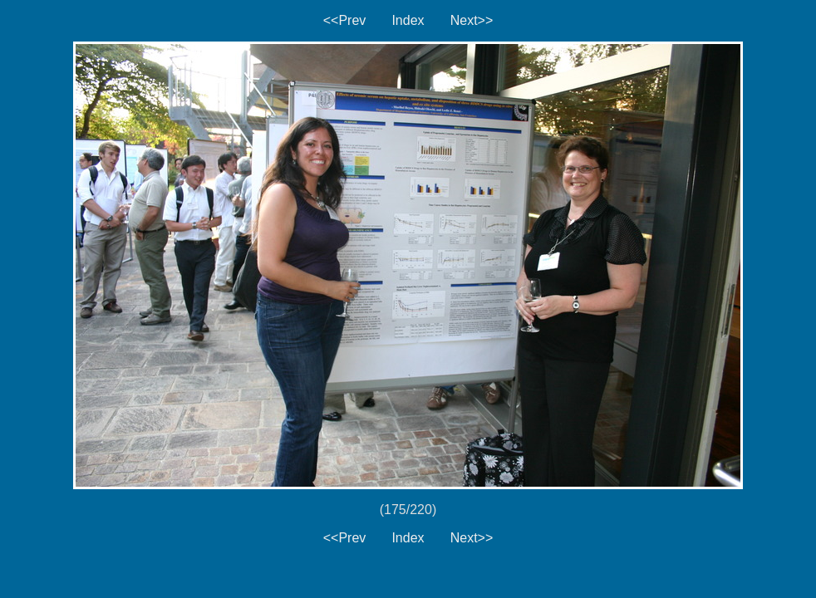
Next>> (472, 20)
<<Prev (344, 20)
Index (407, 20)
